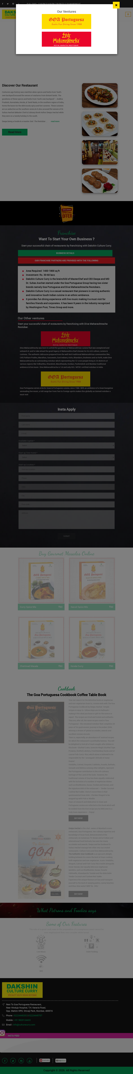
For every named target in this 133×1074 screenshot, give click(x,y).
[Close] (116, 5)
